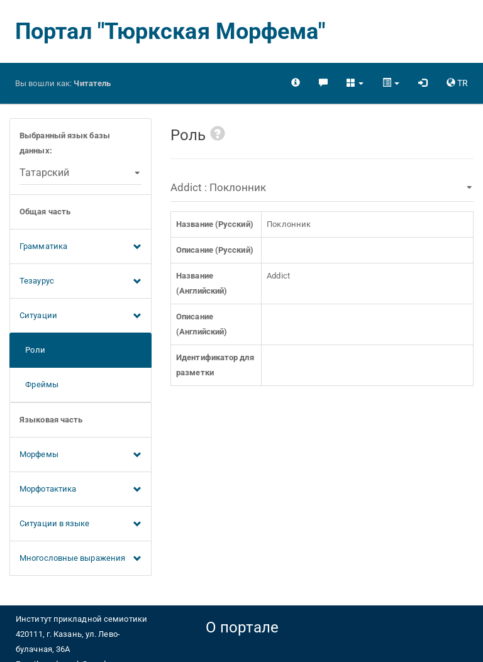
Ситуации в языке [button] (80, 524)
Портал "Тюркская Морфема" (170, 31)
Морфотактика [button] (80, 489)
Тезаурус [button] (80, 281)
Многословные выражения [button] (80, 558)
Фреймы (38, 384)
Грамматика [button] (80, 247)
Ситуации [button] (80, 316)
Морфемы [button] (80, 455)
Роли (32, 350)
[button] (355, 83)
